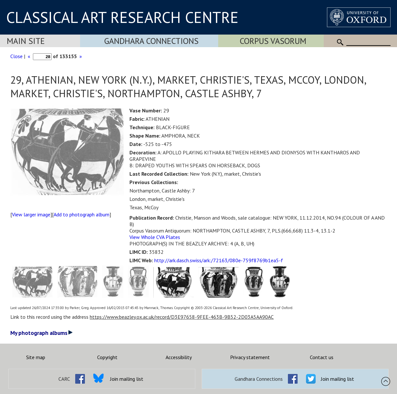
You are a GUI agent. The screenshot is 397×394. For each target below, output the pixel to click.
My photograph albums (41, 333)
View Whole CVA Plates (154, 237)
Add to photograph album (81, 214)
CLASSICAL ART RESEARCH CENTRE (122, 17)
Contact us (321, 357)
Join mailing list (126, 379)
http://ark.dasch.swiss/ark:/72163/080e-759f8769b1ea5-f (218, 260)
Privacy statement (250, 357)
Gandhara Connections (151, 41)
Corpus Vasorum (273, 41)
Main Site (26, 41)
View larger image (31, 214)
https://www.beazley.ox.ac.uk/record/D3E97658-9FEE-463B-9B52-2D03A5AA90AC (182, 317)
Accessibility (179, 357)
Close (16, 56)
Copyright (107, 357)
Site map (35, 357)
